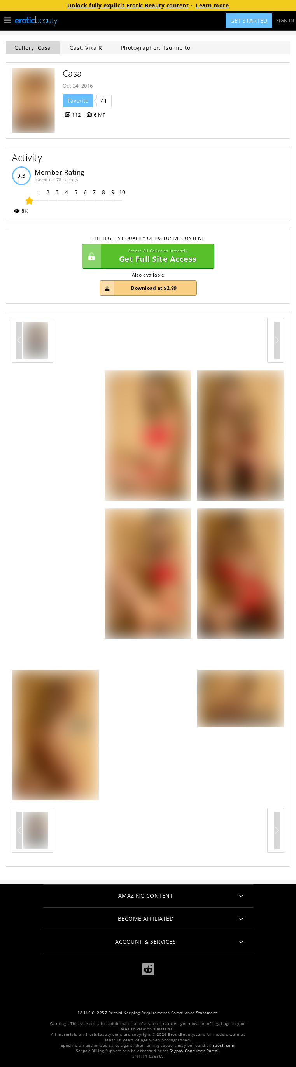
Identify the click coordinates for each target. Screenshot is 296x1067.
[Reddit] (148, 969)
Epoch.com (223, 1045)
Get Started (249, 20)
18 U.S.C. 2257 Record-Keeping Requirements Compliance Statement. (148, 1012)
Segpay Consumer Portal (194, 1050)
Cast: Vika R (86, 47)
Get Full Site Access (146, 256)
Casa (72, 73)
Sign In (285, 20)
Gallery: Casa (32, 47)
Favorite (78, 100)
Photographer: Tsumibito (156, 47)
